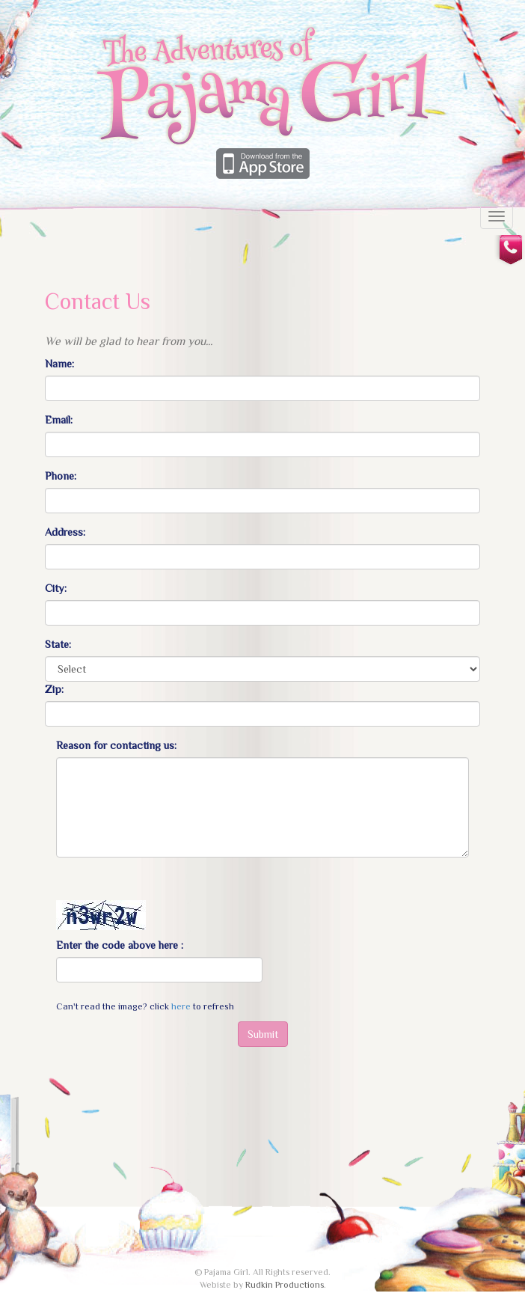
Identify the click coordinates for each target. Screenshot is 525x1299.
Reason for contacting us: (116, 745)
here (181, 1006)
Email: (59, 420)
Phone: (60, 476)
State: (58, 644)
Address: (65, 532)
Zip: (54, 689)
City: (56, 588)
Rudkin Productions (284, 1285)
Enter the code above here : (119, 945)
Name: (59, 364)
